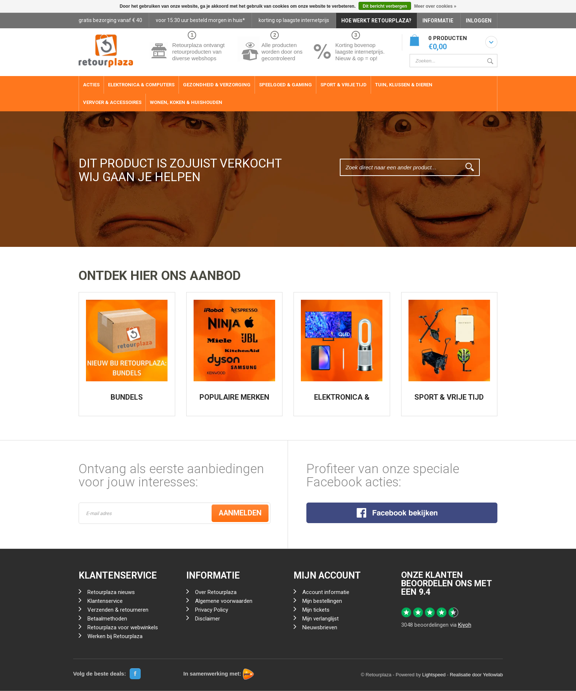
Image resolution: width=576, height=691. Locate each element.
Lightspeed (434, 675)
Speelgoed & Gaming (285, 84)
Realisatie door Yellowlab (476, 675)
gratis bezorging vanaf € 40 (110, 20)
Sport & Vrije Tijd (343, 84)
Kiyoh (464, 625)
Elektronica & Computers (141, 84)
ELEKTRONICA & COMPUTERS (342, 401)
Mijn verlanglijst (320, 619)
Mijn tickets (316, 610)
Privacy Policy (211, 610)
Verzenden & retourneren (117, 610)
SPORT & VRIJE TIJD (449, 397)
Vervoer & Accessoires (112, 102)
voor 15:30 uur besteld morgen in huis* (200, 20)
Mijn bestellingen (322, 601)
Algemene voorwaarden (223, 601)
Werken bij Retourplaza (115, 636)
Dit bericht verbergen (385, 6)
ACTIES (91, 84)
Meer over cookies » (435, 6)
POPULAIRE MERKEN (234, 397)
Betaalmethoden (107, 619)
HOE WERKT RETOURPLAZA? (376, 21)
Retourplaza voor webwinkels (122, 628)
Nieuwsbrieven (319, 628)
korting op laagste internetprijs (294, 20)
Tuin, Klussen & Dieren (403, 84)
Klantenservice (105, 601)
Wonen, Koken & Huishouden (186, 102)
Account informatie (325, 592)
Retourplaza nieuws (111, 592)
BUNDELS (127, 397)
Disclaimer (207, 619)
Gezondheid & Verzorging (217, 84)
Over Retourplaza (216, 592)
